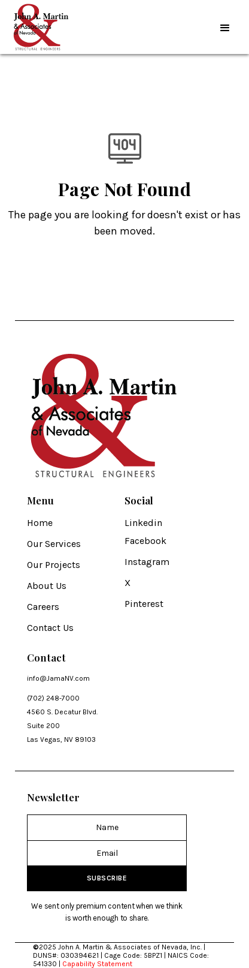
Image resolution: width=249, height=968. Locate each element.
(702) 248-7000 (53, 698)
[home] (39, 27)
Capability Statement (97, 964)
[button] (225, 27)
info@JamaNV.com (58, 678)
